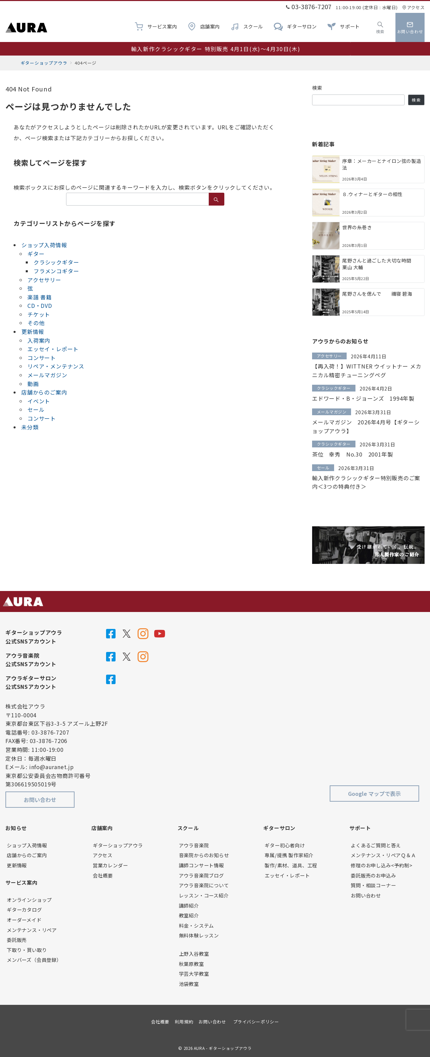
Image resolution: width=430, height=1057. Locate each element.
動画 (33, 384)
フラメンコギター (56, 271)
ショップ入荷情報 (44, 245)
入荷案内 (38, 340)
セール (35, 409)
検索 (317, 87)
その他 (35, 323)
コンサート (41, 358)
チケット (38, 314)
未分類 (29, 427)
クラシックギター (56, 262)
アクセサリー (44, 280)
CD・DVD (39, 305)
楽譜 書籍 (39, 297)
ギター (35, 254)
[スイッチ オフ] (380, 27)
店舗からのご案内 (44, 392)
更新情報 (32, 331)
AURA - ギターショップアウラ (223, 1048)
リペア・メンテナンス (55, 366)
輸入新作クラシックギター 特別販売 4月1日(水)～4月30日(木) (215, 49)
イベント (38, 401)
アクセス (413, 7)
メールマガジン (47, 375)
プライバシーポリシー (256, 1021)
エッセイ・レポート (53, 349)
